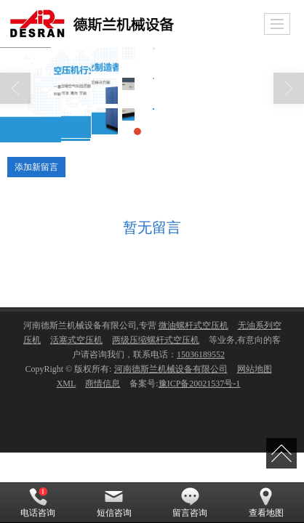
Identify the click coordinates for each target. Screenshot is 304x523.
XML (66, 383)
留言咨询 (189, 502)
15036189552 (201, 354)
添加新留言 (36, 167)
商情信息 (102, 383)
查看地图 (266, 502)
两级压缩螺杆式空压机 (155, 340)
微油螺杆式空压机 (193, 325)
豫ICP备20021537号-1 (200, 383)
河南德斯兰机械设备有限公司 (171, 369)
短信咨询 (114, 502)
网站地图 (254, 369)
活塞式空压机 (76, 340)
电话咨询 (37, 502)
